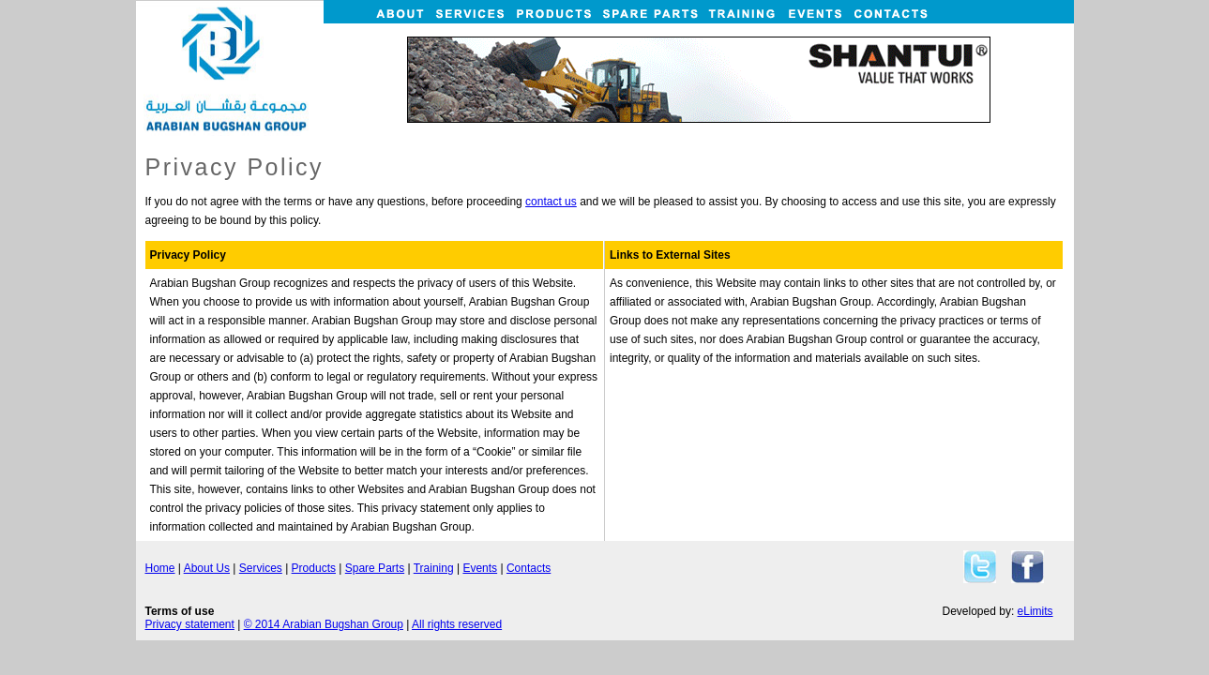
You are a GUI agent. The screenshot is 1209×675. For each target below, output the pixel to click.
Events (479, 568)
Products (314, 568)
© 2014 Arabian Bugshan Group (323, 624)
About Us (207, 568)
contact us (551, 201)
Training (434, 568)
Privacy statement (189, 624)
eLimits (1035, 611)
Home (160, 568)
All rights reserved (457, 624)
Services (260, 568)
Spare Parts (374, 568)
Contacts (528, 568)
